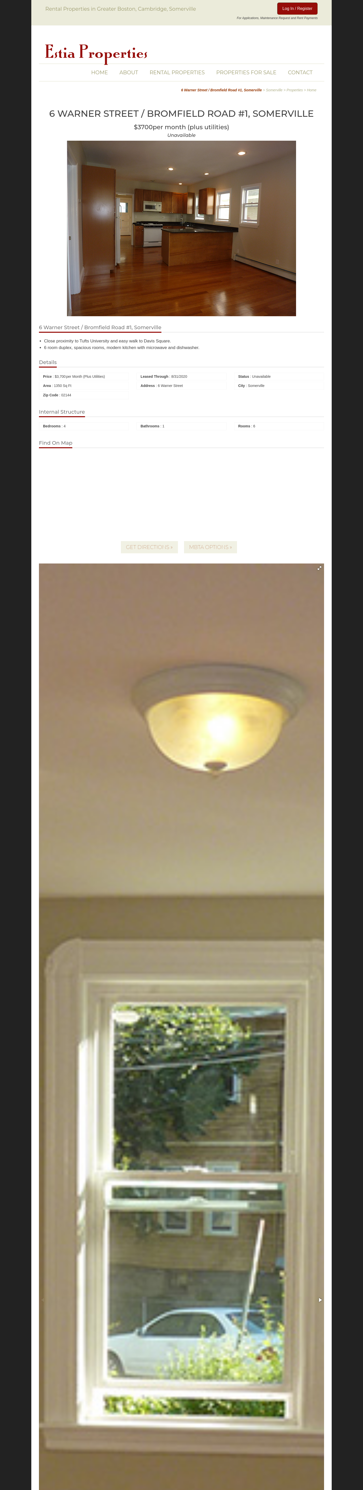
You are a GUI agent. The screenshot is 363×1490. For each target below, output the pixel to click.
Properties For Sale (246, 72)
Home (99, 72)
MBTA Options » (210, 547)
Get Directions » (149, 547)
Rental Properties (177, 72)
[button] (319, 568)
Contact (300, 72)
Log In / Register (297, 8)
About (128, 72)
